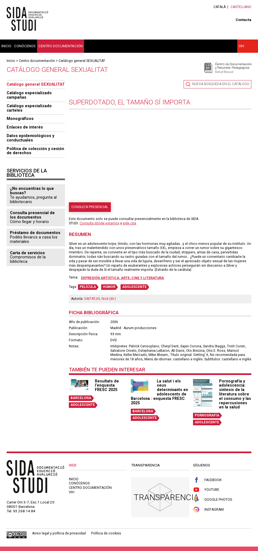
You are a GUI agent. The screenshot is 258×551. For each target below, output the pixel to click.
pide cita (129, 223)
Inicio (6, 46)
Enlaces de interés (25, 127)
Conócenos (25, 46)
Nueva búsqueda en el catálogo (220, 84)
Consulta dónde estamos (99, 223)
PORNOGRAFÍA (207, 415)
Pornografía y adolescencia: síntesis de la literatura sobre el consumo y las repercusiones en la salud (235, 394)
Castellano (241, 7)
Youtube (206, 490)
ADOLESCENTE (134, 287)
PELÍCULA (88, 287)
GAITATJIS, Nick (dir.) (100, 299)
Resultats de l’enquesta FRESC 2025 (107, 385)
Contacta (243, 20)
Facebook (207, 480)
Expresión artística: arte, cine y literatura (122, 278)
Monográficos (20, 118)
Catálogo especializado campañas (29, 95)
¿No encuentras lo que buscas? (32, 190)
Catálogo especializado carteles (29, 108)
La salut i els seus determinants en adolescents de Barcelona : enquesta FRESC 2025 (159, 392)
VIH (241, 46)
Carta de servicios (27, 252)
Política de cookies (106, 533)
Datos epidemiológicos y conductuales (30, 138)
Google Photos (212, 500)
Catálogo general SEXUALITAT (82, 61)
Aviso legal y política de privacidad (59, 533)
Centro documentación (60, 46)
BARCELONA (81, 398)
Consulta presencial (89, 207)
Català (219, 7)
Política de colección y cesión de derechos (35, 151)
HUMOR (109, 287)
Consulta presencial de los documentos (32, 215)
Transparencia (166, 497)
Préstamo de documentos (35, 232)
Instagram (208, 510)
